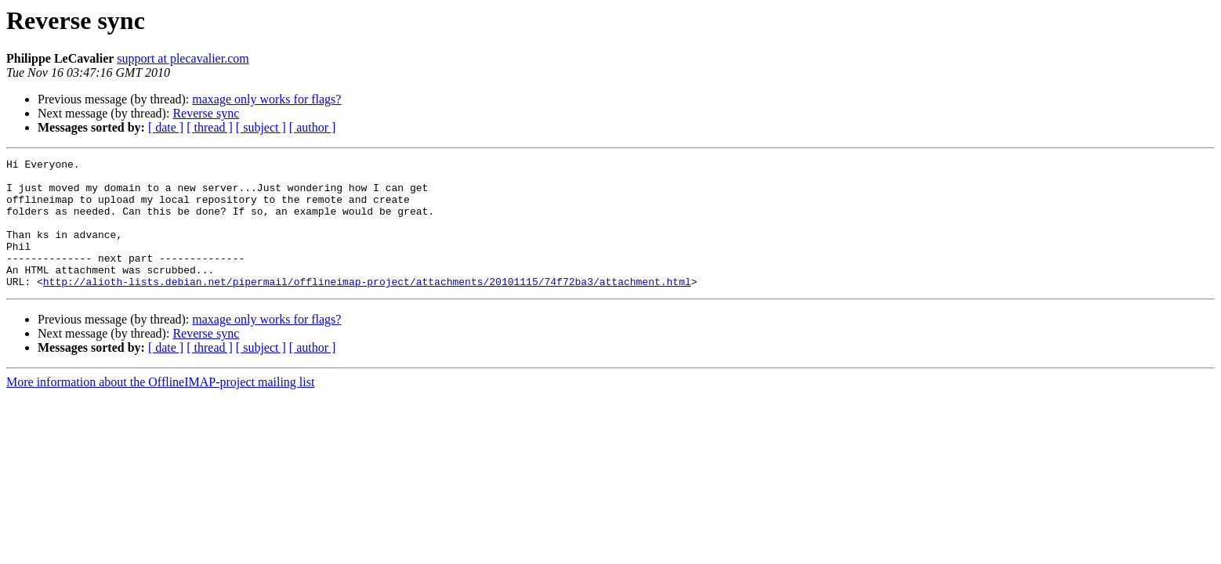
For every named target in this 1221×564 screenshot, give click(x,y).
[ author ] (312, 127)
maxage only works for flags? (266, 99)
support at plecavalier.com (182, 58)
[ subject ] (261, 127)
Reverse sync (205, 113)
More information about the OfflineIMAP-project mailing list (160, 407)
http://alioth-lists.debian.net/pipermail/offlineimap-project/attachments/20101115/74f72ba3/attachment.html (367, 307)
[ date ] (165, 127)
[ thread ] (210, 127)
